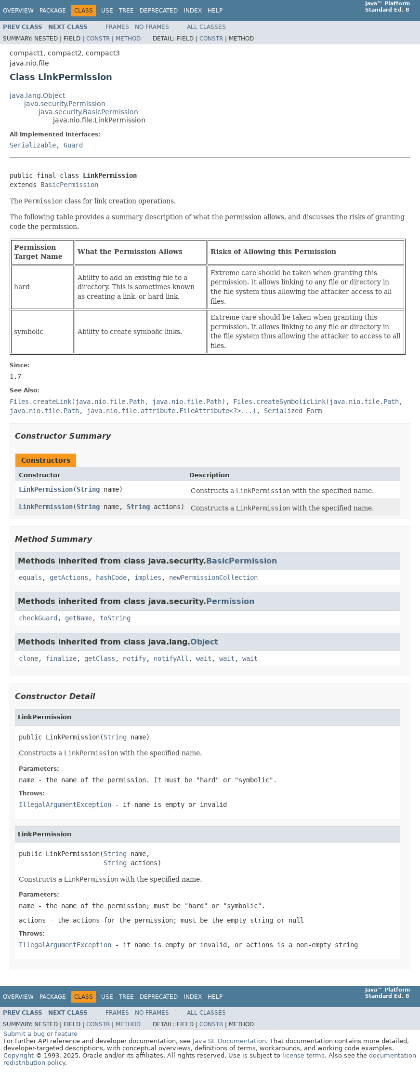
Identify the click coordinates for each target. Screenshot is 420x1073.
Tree (126, 10)
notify (134, 658)
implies (147, 577)
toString (115, 618)
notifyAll (171, 658)
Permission (230, 601)
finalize (61, 658)
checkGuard (38, 618)
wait (203, 658)
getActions (69, 577)
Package (52, 10)
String (88, 489)
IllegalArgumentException (65, 804)
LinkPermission (46, 489)
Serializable (33, 145)
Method (128, 38)
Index (193, 10)
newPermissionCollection (213, 577)
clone (28, 658)
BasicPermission (69, 184)
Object (204, 641)
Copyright (18, 1055)
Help (215, 10)
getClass (99, 658)
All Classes (206, 27)
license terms (303, 1055)
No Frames (152, 27)
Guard (73, 145)
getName (78, 618)
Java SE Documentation (229, 1041)
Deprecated (159, 10)
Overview (18, 10)
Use (107, 10)
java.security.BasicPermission (88, 112)
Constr (98, 38)
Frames (117, 27)
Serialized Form (293, 411)
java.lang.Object (37, 95)
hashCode (111, 577)
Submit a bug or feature (40, 1033)
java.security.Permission (64, 103)
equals (30, 577)
